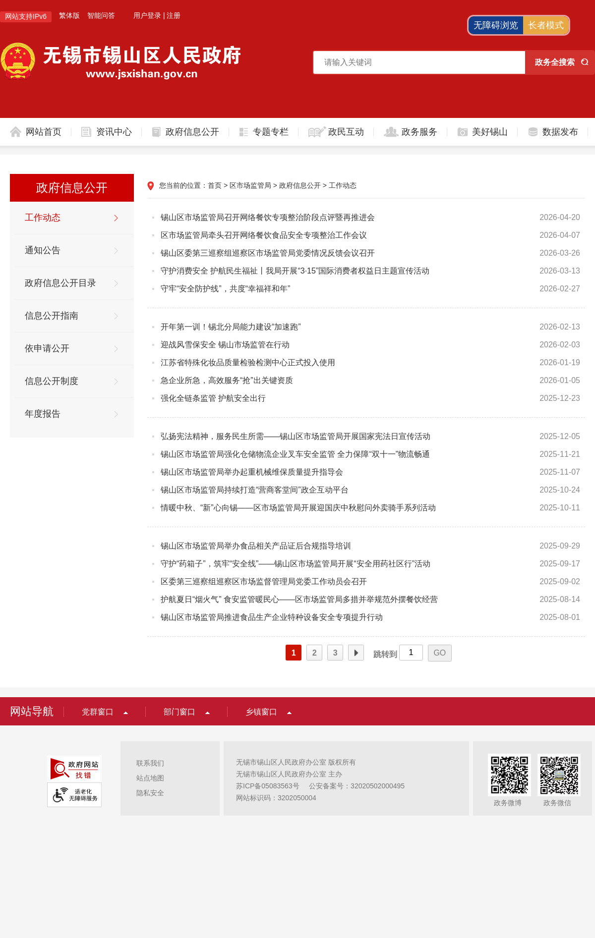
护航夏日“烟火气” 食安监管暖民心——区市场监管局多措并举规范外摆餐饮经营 (299, 599)
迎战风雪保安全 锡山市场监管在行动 (225, 344)
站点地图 (150, 778)
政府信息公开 (192, 132)
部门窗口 (179, 712)
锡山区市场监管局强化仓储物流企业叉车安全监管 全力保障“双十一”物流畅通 (295, 454)
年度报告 (42, 414)
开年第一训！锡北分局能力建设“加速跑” (231, 327)
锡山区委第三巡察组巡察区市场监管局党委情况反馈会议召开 (268, 253)
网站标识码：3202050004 (276, 798)
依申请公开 (47, 348)
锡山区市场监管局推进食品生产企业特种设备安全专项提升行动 (272, 617)
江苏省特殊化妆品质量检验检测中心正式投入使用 (248, 362)
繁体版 (69, 15)
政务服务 (419, 132)
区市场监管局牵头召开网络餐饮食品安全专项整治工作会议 (264, 235)
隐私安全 (150, 793)
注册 (173, 15)
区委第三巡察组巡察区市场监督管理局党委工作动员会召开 (264, 581)
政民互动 (346, 132)
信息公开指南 (51, 316)
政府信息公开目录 (60, 283)
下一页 (356, 653)
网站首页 (43, 132)
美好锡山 (490, 132)
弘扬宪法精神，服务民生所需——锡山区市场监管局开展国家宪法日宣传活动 (295, 436)
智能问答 (101, 15)
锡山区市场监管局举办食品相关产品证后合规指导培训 (256, 546)
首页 (215, 185)
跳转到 (385, 654)
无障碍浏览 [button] (496, 25)
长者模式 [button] (546, 25)
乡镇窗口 (261, 712)
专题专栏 (271, 132)
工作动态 (42, 217)
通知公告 (42, 250)
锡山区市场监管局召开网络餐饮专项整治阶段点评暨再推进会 (268, 217)
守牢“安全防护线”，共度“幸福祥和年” (225, 288)
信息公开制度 (51, 381)
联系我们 (150, 763)
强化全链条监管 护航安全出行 (213, 398)
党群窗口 (98, 712)
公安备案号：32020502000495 (357, 786)
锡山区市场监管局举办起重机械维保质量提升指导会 (252, 472)
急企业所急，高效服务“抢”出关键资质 (227, 380)
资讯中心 (114, 132)
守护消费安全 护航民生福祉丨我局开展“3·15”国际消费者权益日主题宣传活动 (295, 271)
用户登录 (147, 15)
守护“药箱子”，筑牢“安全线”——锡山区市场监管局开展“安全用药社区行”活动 (295, 563)
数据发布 (560, 132)
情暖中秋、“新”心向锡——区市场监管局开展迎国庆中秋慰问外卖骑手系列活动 (298, 507)
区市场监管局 (250, 185)
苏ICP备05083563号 (267, 786)
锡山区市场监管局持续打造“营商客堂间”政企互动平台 (255, 490)
